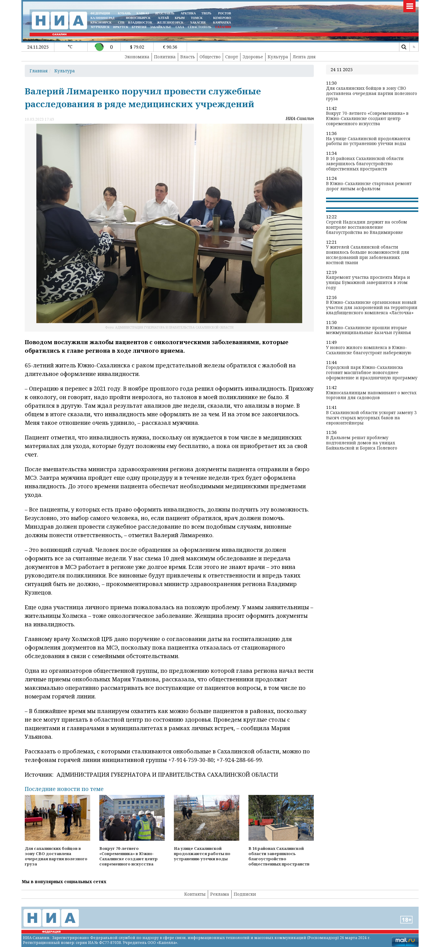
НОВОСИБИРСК (138, 18)
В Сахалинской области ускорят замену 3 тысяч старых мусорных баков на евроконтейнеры (371, 417)
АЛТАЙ (163, 18)
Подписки (245, 894)
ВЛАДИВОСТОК (140, 22)
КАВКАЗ (143, 13)
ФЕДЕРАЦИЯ (100, 13)
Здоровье (253, 57)
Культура (278, 57)
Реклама (219, 894)
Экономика (137, 57)
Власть (187, 57)
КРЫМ (180, 18)
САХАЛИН (223, 27)
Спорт (231, 57)
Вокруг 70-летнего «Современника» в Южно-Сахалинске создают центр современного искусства (367, 118)
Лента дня (304, 57)
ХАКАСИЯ (197, 22)
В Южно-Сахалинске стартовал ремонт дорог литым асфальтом (369, 186)
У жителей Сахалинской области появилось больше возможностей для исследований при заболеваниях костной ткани (367, 255)
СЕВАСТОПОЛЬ (199, 27)
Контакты (195, 894)
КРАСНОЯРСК (101, 22)
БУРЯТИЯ (139, 27)
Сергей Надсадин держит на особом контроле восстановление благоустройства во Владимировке (366, 227)
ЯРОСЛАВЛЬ (164, 13)
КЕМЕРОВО (222, 18)
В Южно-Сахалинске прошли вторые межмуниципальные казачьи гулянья (368, 330)
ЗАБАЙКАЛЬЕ (161, 27)
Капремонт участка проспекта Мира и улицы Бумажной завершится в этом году (368, 282)
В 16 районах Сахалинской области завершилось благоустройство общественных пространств (365, 163)
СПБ (121, 22)
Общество (210, 57)
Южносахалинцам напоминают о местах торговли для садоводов (371, 395)
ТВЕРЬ (206, 13)
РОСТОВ (224, 13)
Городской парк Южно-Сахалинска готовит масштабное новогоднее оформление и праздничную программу (371, 372)
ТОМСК (197, 18)
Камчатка (221, 22)
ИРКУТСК (120, 27)
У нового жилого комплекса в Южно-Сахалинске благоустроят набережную (368, 350)
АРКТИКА (188, 13)
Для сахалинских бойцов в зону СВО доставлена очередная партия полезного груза (371, 93)
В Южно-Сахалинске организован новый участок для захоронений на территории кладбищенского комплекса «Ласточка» (371, 307)
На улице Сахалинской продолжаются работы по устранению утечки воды (368, 141)
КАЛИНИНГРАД (102, 18)
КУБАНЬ (124, 13)
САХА (179, 27)
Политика (165, 57)
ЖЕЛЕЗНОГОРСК (170, 22)
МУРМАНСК (100, 27)
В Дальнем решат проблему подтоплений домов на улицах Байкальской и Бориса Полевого (361, 442)
